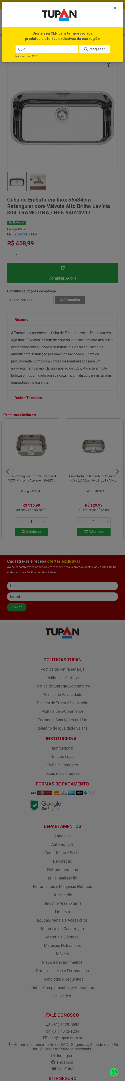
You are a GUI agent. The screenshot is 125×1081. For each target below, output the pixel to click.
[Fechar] (115, 8)
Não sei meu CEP (26, 56)
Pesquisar (94, 49)
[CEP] (46, 49)
